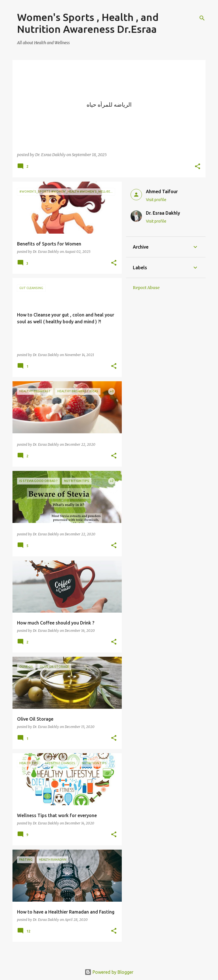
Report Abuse (146, 287)
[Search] (202, 18)
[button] (197, 167)
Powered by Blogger (109, 972)
